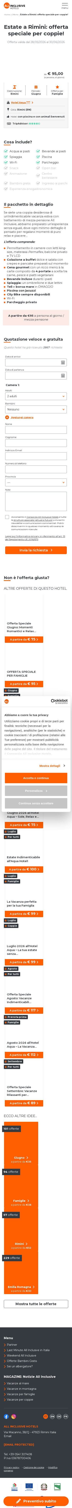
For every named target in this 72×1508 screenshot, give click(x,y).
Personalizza (36, 790)
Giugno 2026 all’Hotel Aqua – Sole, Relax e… (23, 814)
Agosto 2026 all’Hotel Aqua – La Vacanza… (23, 1044)
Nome (8, 424)
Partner (12, 1344)
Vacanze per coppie (20, 1399)
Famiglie (21, 1201)
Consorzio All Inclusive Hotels (42, 516)
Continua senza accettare (36, 803)
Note (7, 489)
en (52, 1416)
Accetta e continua (36, 778)
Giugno (21, 1157)
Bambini (10, 403)
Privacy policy (11, 1467)
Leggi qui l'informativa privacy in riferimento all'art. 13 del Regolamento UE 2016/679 (35, 538)
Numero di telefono (15, 463)
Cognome (10, 437)
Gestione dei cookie (33, 1467)
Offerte (15, 14)
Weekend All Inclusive (21, 1355)
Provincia (10, 476)
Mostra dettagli (49, 765)
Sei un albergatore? (20, 1366)
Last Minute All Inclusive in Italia (28, 1350)
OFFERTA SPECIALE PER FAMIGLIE (21, 673)
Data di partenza (14, 369)
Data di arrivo (12, 356)
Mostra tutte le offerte (36, 1304)
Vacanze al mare (18, 1383)
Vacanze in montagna (21, 1389)
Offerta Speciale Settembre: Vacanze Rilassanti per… (22, 1091)
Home (7, 14)
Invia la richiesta (35, 550)
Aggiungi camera (19, 417)
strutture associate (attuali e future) (33, 520)
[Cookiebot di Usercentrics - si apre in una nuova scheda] (51, 701)
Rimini (21, 1244)
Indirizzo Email (13, 450)
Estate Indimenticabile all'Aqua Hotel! (23, 859)
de (59, 1416)
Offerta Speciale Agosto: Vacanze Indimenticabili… (19, 998)
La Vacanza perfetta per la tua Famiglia (21, 903)
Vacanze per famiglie (21, 1394)
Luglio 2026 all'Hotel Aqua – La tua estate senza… (22, 950)
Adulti (8, 390)
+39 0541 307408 (20, 1454)
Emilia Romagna (21, 1287)
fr (65, 1416)
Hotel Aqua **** (20, 102)
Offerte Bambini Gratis (22, 1361)
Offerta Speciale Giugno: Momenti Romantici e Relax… (21, 627)
